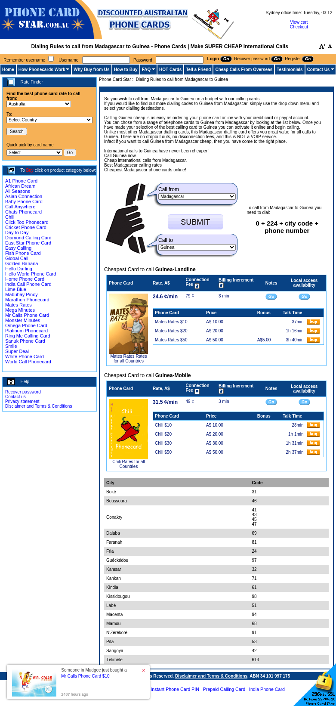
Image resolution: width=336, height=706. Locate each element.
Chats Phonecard (23, 211)
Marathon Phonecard (27, 299)
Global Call (16, 258)
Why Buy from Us (91, 69)
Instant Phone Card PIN (175, 689)
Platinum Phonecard (26, 330)
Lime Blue (15, 289)
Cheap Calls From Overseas (243, 69)
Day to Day (16, 232)
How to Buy (126, 69)
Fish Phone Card (23, 253)
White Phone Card (24, 356)
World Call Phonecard (28, 361)
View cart (299, 22)
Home (8, 69)
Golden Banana (21, 263)
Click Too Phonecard (27, 222)
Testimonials (289, 69)
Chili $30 (163, 443)
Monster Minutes (22, 320)
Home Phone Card (24, 279)
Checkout (299, 27)
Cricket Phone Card (25, 227)
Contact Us (318, 69)
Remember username (24, 60)
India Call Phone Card (28, 284)
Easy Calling (18, 248)
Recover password (23, 392)
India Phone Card (267, 689)
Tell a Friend (198, 69)
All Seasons (17, 191)
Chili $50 (163, 452)
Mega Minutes (20, 310)
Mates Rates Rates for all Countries (128, 358)
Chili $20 (163, 434)
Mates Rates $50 (171, 340)
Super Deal (17, 351)
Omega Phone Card (26, 325)
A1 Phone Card (21, 180)
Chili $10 (163, 425)
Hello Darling (18, 268)
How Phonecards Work (41, 69)
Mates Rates (18, 304)
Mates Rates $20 (171, 330)
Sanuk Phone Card (25, 341)
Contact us (15, 396)
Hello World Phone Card (30, 273)
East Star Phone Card (28, 242)
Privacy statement (22, 401)
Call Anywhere (20, 206)
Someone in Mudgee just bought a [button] (93, 673)
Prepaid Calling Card (224, 689)
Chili (9, 217)
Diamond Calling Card (28, 237)
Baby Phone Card (24, 201)
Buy (30, 170)
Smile (11, 346)
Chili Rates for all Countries (128, 464)
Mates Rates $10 (171, 321)
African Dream (20, 186)
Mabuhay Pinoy (21, 294)
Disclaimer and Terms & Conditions (38, 406)
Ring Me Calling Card (27, 335)
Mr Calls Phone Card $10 (85, 676)
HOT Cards (170, 69)
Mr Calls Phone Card (27, 315)
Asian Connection (23, 196)
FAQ (146, 69)
